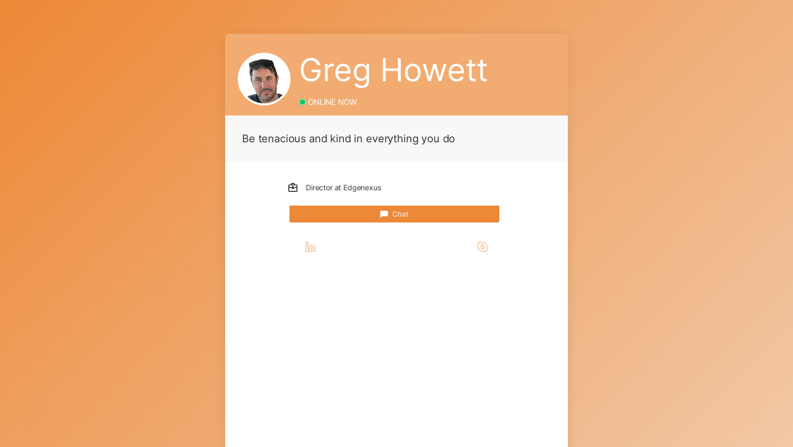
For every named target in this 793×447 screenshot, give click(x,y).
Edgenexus (362, 187)
